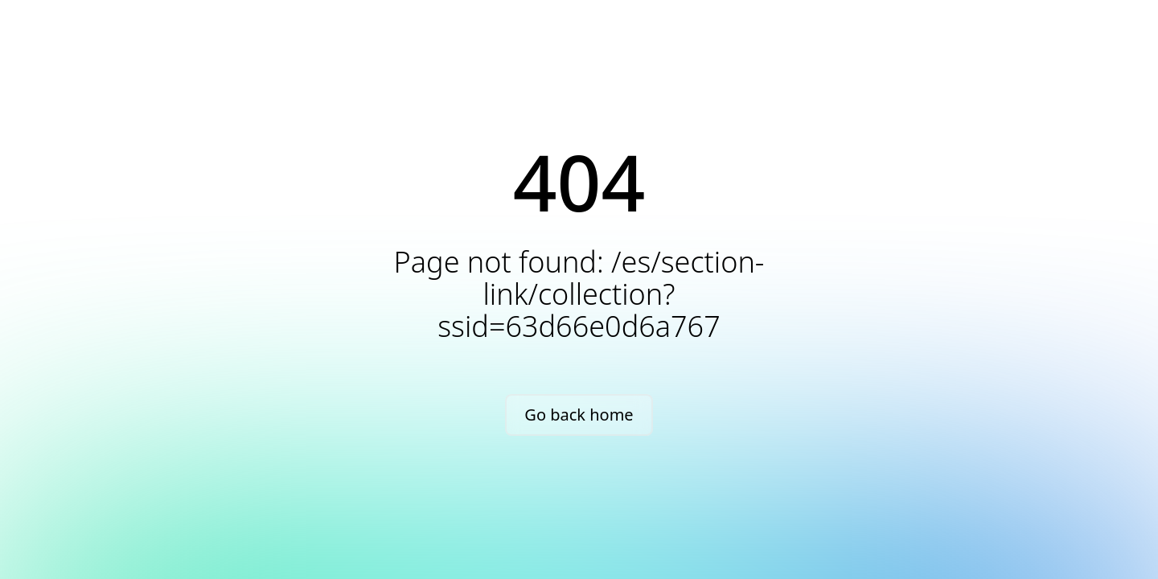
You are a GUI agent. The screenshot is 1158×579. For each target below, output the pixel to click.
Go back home (578, 414)
